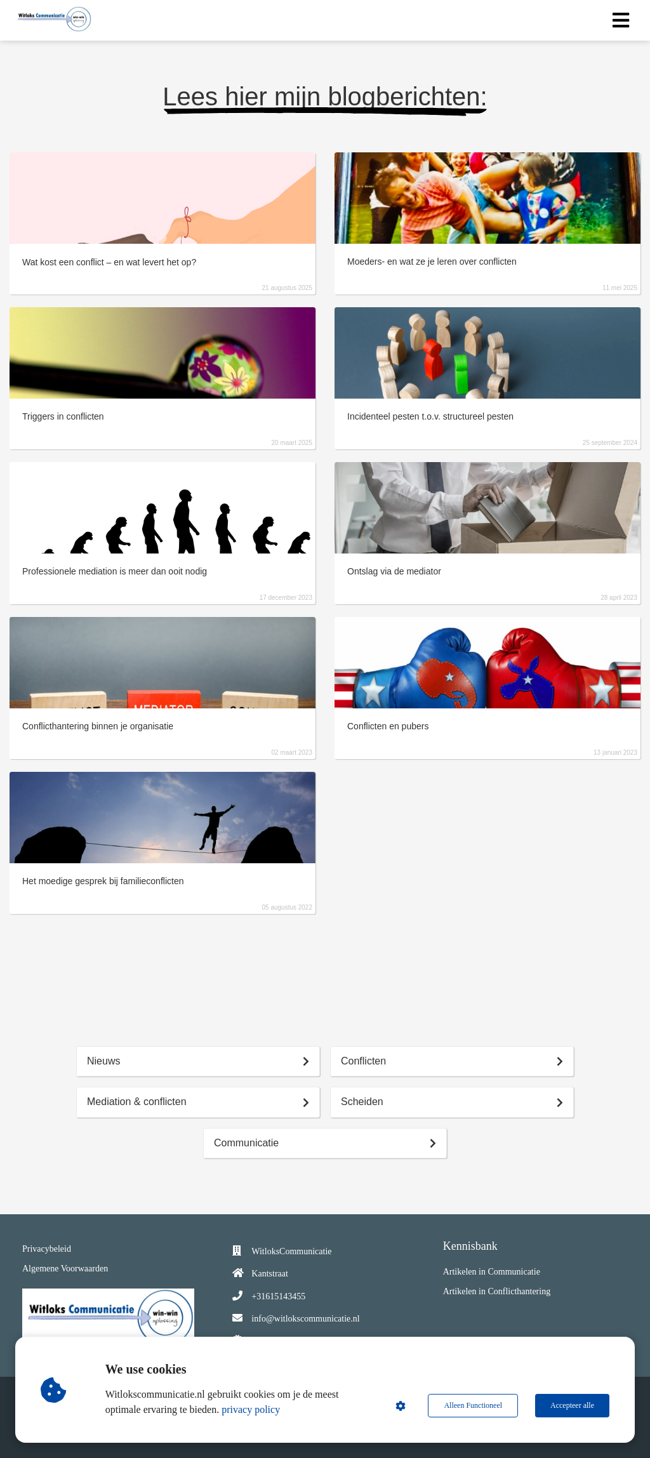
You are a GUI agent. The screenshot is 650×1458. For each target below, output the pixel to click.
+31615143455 (278, 1296)
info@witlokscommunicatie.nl (305, 1318)
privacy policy (251, 1409)
